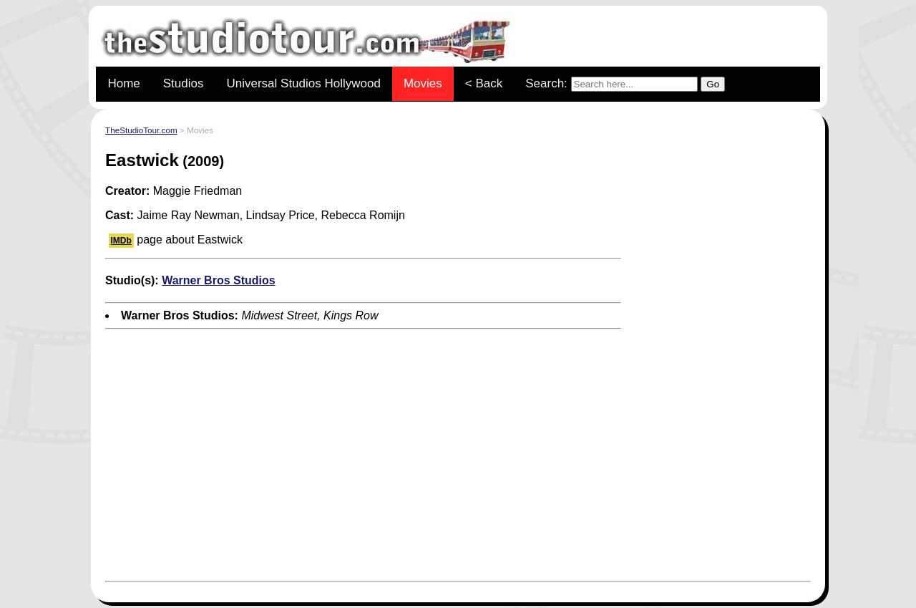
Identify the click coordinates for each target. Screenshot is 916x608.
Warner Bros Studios (219, 280)
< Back (483, 83)
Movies (423, 83)
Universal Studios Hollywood (303, 83)
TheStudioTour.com (141, 130)
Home (123, 83)
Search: (625, 84)
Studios (183, 83)
